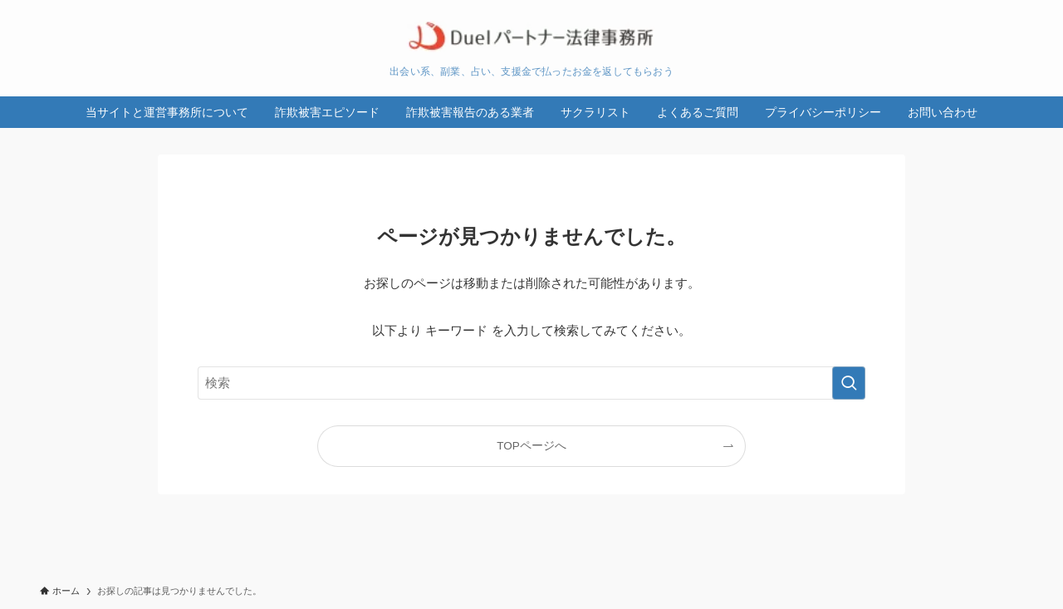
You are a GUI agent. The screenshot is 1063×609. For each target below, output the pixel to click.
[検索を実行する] (848, 383)
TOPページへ (531, 446)
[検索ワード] (531, 383)
